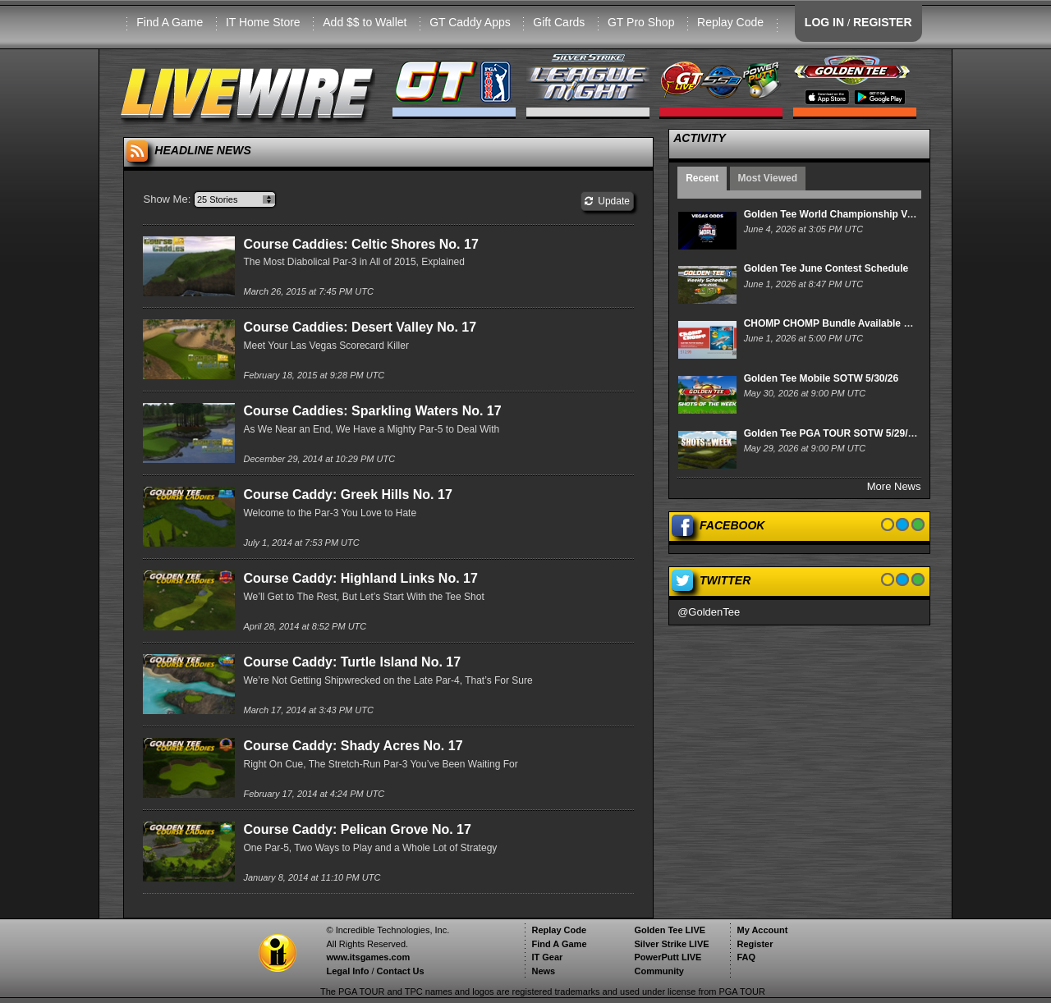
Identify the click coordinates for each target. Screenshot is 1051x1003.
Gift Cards (559, 22)
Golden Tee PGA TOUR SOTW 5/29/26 (831, 433)
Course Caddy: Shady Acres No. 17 (352, 746)
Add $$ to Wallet (364, 22)
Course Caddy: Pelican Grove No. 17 (356, 829)
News (543, 971)
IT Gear (546, 957)
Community (659, 971)
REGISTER (882, 22)
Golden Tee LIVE (669, 930)
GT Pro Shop (641, 22)
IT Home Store (263, 22)
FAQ (746, 957)
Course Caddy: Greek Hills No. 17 (347, 495)
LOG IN (824, 22)
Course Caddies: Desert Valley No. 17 (359, 327)
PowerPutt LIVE (667, 957)
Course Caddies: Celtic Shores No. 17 (360, 244)
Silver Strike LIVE (671, 944)
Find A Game (169, 22)
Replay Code (730, 22)
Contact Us (401, 971)
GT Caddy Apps (470, 22)
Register (755, 944)
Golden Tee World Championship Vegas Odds (850, 214)
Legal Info (347, 971)
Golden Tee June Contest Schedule (826, 268)
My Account (762, 930)
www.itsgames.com (368, 957)
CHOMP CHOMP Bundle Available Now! (836, 323)
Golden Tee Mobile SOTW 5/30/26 (821, 378)
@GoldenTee (708, 612)
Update (607, 201)
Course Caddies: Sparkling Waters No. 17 (372, 411)
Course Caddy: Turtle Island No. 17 (352, 662)
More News (894, 486)
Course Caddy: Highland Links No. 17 (360, 578)
